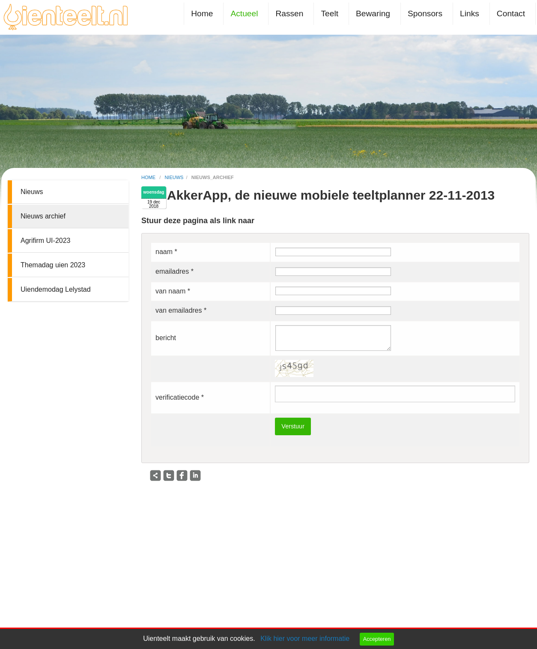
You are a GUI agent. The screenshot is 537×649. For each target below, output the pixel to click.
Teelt (329, 13)
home (149, 177)
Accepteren (377, 639)
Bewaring (373, 13)
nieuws (173, 177)
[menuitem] (204, 13)
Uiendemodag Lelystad (56, 289)
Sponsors (425, 13)
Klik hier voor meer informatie (304, 638)
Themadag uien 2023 (53, 265)
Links (469, 13)
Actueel (244, 13)
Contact (511, 13)
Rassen (289, 13)
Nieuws (32, 191)
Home (202, 13)
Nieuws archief (43, 216)
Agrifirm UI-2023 (45, 240)
